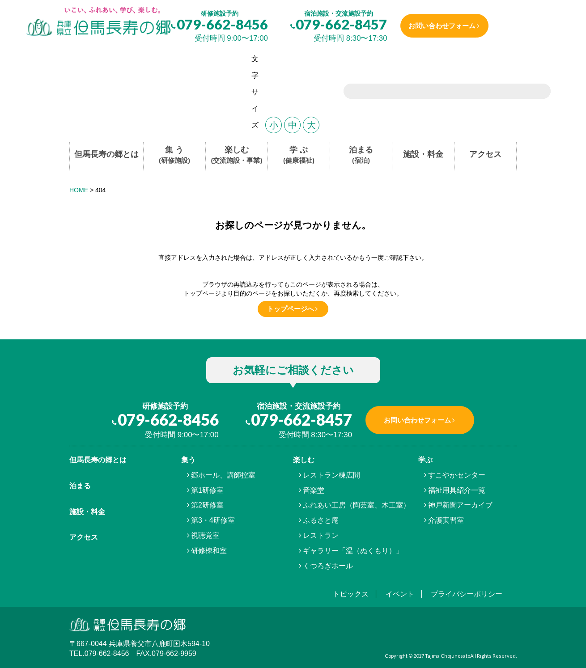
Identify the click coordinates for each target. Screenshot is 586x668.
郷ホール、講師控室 (223, 475)
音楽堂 (313, 490)
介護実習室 (446, 520)
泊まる (361, 155)
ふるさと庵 (321, 520)
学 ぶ (298, 155)
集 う (174, 155)
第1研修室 (207, 490)
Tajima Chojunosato (447, 656)
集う (188, 460)
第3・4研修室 (213, 520)
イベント (400, 594)
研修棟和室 (209, 550)
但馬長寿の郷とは (106, 154)
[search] (436, 92)
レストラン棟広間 (331, 475)
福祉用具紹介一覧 (456, 490)
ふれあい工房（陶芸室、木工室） (356, 505)
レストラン (321, 535)
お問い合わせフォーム (443, 26)
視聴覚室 (205, 535)
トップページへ (290, 309)
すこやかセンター (456, 475)
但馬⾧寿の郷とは (98, 460)
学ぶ (425, 460)
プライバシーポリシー (466, 594)
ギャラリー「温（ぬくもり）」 (353, 550)
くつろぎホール (328, 566)
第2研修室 (207, 505)
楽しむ (237, 155)
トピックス (351, 594)
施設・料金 (423, 154)
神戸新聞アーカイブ (460, 505)
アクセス (485, 154)
